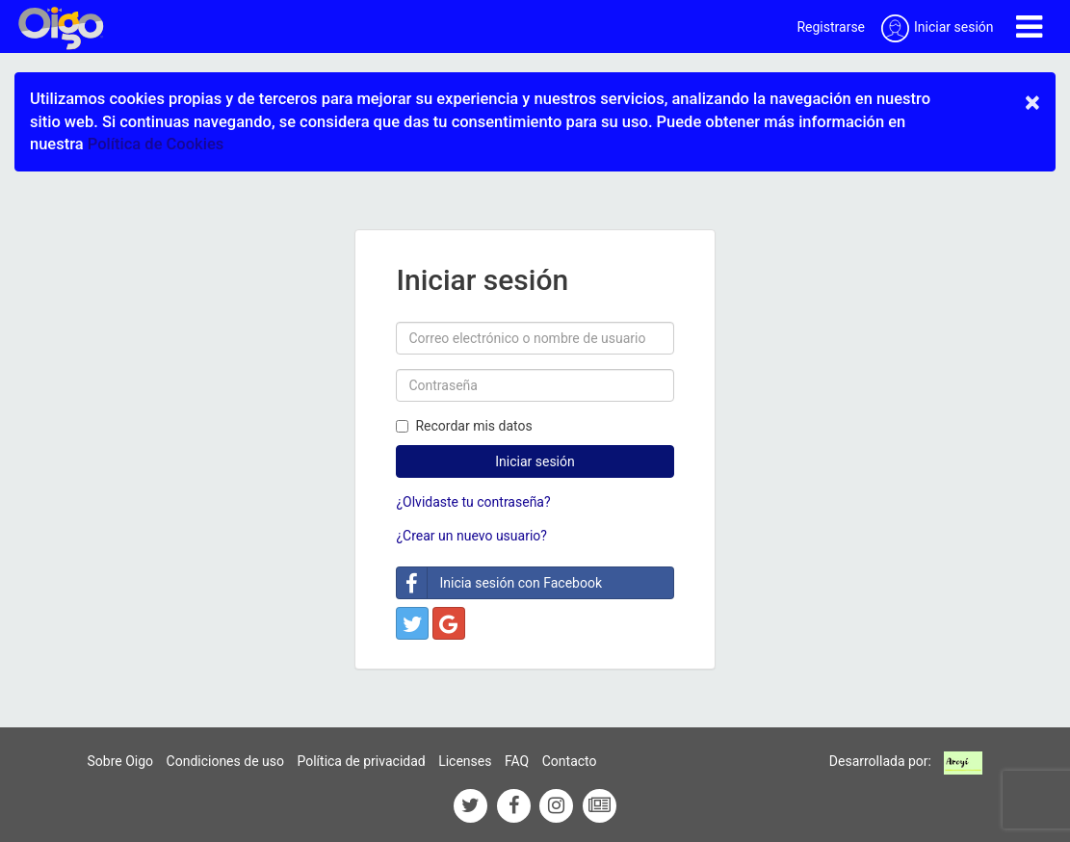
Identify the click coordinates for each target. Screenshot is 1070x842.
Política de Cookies (155, 144)
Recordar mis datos (464, 426)
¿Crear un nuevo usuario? (471, 535)
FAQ (517, 761)
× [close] (1032, 102)
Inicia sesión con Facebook (499, 582)
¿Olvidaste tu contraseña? (473, 502)
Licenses (464, 761)
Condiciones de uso (225, 761)
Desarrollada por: (880, 761)
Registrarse (830, 27)
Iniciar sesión (535, 461)
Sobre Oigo (121, 761)
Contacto (569, 761)
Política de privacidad (361, 761)
